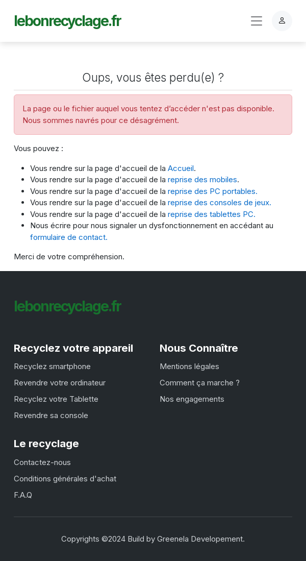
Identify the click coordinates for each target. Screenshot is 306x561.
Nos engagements (192, 399)
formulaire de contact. (69, 237)
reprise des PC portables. (213, 191)
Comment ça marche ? (200, 382)
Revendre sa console (51, 415)
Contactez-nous (42, 462)
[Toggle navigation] (256, 21)
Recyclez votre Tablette (56, 399)
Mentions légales (189, 366)
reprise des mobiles (202, 179)
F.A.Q (23, 495)
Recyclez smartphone (52, 366)
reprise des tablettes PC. (212, 214)
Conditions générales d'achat (65, 478)
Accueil (181, 168)
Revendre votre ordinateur (60, 382)
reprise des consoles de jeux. (219, 202)
